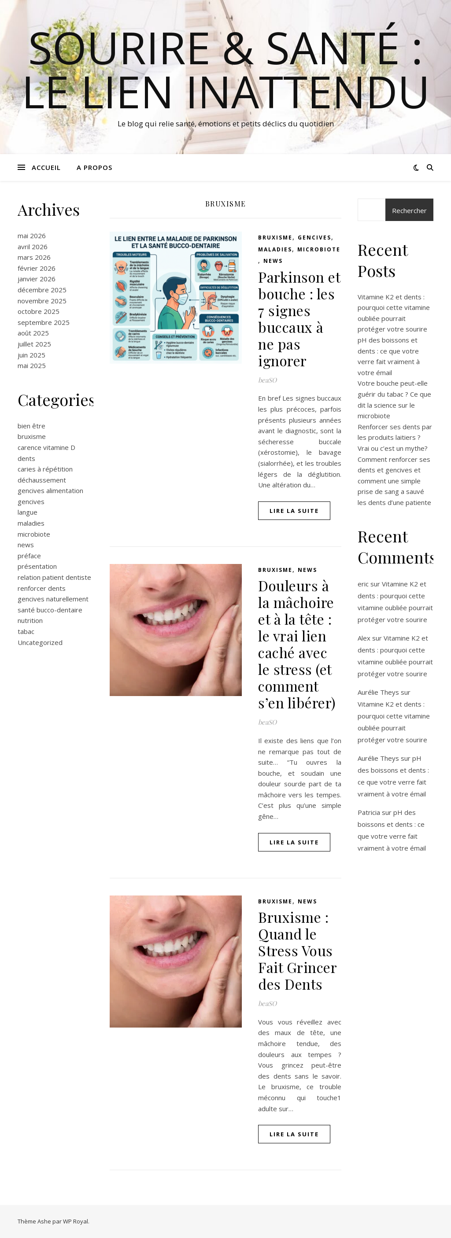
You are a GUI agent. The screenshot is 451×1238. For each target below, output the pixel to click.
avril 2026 (33, 246)
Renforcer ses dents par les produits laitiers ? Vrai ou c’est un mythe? (395, 437)
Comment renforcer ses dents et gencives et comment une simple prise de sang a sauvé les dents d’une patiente (394, 481)
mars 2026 (34, 257)
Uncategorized (40, 642)
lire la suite (294, 511)
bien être (31, 425)
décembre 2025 (42, 289)
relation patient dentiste (54, 577)
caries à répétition (45, 468)
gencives (31, 501)
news (26, 544)
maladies (31, 523)
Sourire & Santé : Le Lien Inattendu (226, 69)
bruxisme (32, 436)
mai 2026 (32, 235)
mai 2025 (32, 365)
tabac (26, 631)
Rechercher (409, 210)
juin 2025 (31, 354)
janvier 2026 (36, 278)
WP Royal (75, 1221)
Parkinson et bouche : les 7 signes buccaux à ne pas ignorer (299, 318)
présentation (37, 566)
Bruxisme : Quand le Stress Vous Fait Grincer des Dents (297, 950)
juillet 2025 (34, 343)
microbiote (34, 534)
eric (363, 583)
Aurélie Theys (378, 692)
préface (29, 555)
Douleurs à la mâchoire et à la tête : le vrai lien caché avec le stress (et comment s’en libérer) (297, 644)
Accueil (46, 167)
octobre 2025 (38, 311)
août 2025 (33, 332)
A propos (94, 167)
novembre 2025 (42, 300)
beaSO (267, 380)
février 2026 (36, 268)
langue (27, 512)
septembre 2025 (44, 322)
